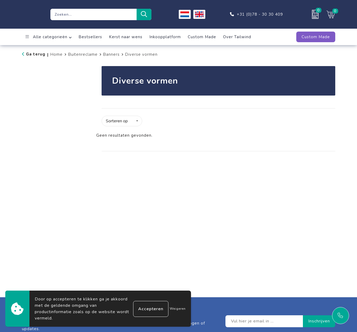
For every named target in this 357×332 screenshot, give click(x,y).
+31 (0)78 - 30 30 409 (260, 14)
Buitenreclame (83, 54)
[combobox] (93, 14)
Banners (111, 54)
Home (56, 54)
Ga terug (35, 54)
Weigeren (178, 309)
